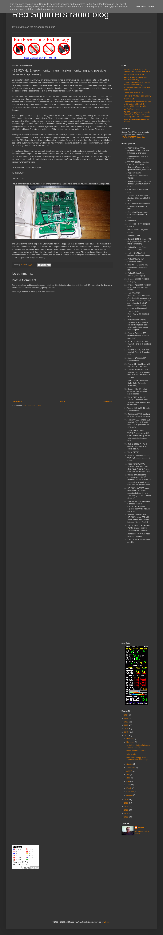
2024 (126, 715)
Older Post (107, 401)
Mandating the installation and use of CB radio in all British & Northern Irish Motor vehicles (137, 104)
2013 (126, 810)
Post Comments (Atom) (32, 406)
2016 (126, 800)
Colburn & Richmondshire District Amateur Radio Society (137, 84)
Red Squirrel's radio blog (60, 14)
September (131, 768)
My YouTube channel (132, 109)
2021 (126, 722)
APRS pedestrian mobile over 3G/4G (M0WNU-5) (135, 78)
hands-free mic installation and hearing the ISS (138, 746)
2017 (126, 736)
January (129, 795)
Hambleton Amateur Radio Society (137, 96)
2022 (126, 718)
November (130, 742)
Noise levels (131, 754)
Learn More (140, 7)
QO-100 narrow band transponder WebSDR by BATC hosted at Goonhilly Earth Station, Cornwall (137, 114)
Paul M (141, 827)
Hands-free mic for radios (136, 751)
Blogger (107, 922)
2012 (126, 813)
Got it (151, 7)
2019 (126, 729)
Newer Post (17, 401)
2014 (126, 806)
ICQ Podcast (129, 99)
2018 (126, 732)
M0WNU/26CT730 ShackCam (133, 137)
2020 (126, 725)
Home (62, 401)
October (129, 764)
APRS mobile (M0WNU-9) (134, 74)
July (128, 774)
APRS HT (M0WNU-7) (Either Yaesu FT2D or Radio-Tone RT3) (137, 70)
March (129, 788)
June (128, 778)
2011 (126, 817)
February (130, 792)
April (128, 785)
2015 (126, 803)
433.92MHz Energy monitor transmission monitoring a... (138, 759)
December (130, 739)
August (129, 771)
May (128, 781)
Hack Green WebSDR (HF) (134, 93)
